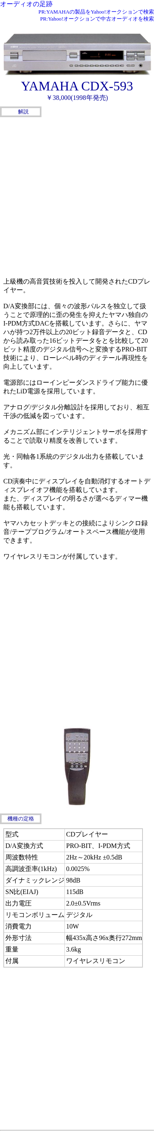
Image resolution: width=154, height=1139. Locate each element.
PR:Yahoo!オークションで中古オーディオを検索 (97, 19)
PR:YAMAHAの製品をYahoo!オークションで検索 (96, 12)
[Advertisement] (77, 196)
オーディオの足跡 (26, 3)
